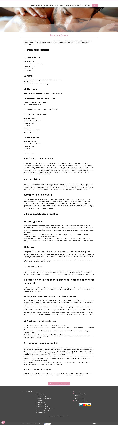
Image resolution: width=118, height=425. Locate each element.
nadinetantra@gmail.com (81, 401)
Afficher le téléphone (80, 398)
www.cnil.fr (47, 261)
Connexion (95, 423)
